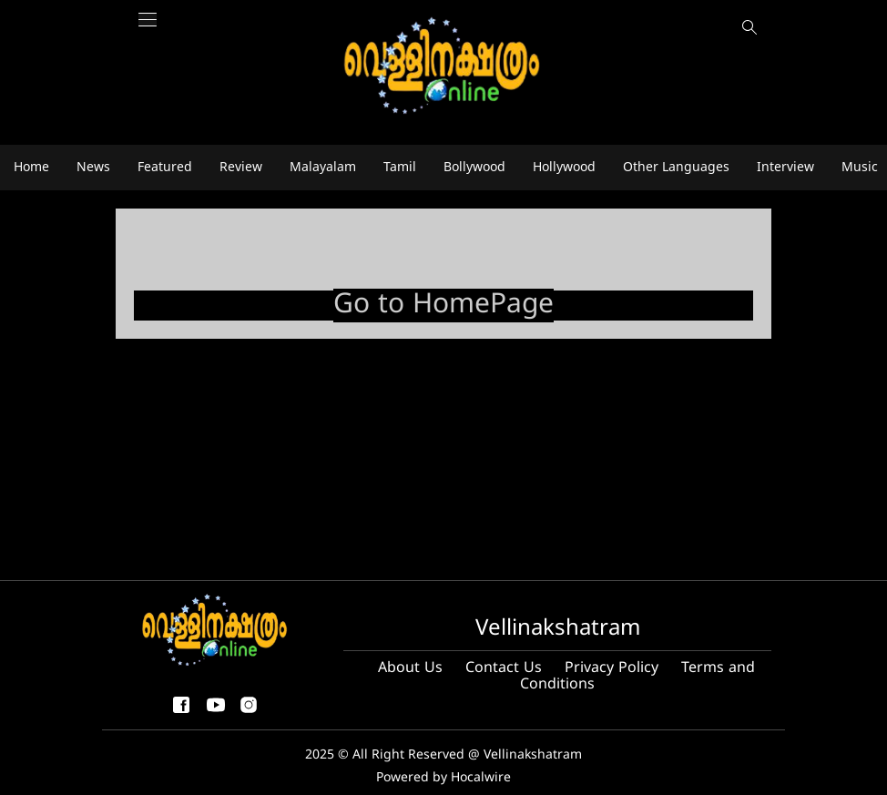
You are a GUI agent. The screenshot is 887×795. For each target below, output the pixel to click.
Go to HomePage (443, 305)
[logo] (443, 67)
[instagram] (249, 712)
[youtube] (216, 712)
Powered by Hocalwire (443, 778)
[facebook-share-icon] (181, 712)
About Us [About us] (410, 668)
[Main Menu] (147, 29)
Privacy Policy (611, 668)
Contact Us (503, 668)
